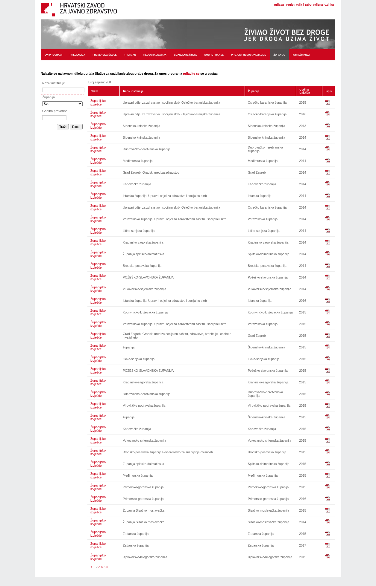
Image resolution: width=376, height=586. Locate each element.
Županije (279, 54)
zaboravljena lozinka (319, 4)
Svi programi (53, 54)
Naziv (94, 91)
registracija (294, 4)
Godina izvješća (304, 91)
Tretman (130, 54)
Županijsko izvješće (98, 102)
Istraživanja (301, 54)
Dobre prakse (214, 54)
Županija (253, 91)
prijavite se (191, 73)
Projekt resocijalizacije (248, 54)
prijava (279, 4)
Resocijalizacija (154, 54)
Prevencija (77, 54)
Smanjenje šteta (185, 54)
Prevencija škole (105, 54)
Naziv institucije (133, 91)
